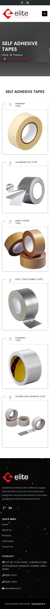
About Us (6, 529)
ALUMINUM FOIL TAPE (26, 162)
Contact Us (7, 546)
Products (18, 54)
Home (5, 54)
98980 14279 (10, 575)
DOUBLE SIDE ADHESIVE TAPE (30, 396)
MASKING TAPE (20, 105)
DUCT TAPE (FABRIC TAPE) (29, 279)
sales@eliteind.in (12, 588)
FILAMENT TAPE (20, 339)
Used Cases (8, 541)
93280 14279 (10, 581)
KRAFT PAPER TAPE (22, 222)
